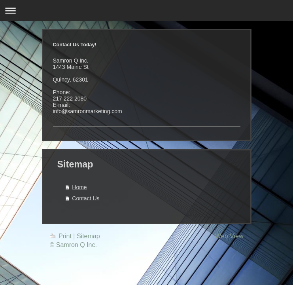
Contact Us (85, 198)
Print (62, 236)
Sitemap (88, 236)
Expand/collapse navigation (146, 10)
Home (79, 187)
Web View (229, 236)
